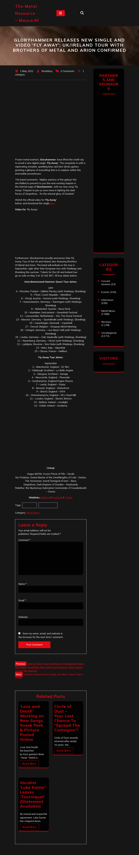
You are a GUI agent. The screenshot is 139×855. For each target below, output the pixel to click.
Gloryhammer (48, 505)
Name (22, 583)
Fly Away (29, 505)
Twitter (68, 497)
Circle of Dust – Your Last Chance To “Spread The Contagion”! (67, 718)
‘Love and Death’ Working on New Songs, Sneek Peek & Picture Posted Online (32, 723)
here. (52, 203)
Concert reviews (105, 282)
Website (45, 497)
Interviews (107, 299)
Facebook (57, 497)
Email (22, 600)
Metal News (33, 512)
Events (105, 292)
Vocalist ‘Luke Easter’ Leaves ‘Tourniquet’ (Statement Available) (33, 794)
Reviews (106, 321)
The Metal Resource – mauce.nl (27, 13)
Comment (24, 540)
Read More (29, 763)
